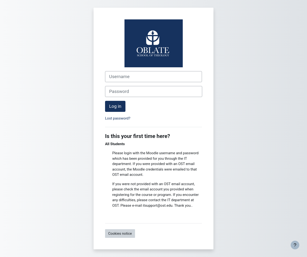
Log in (115, 106)
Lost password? (117, 118)
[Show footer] (295, 245)
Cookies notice (120, 233)
